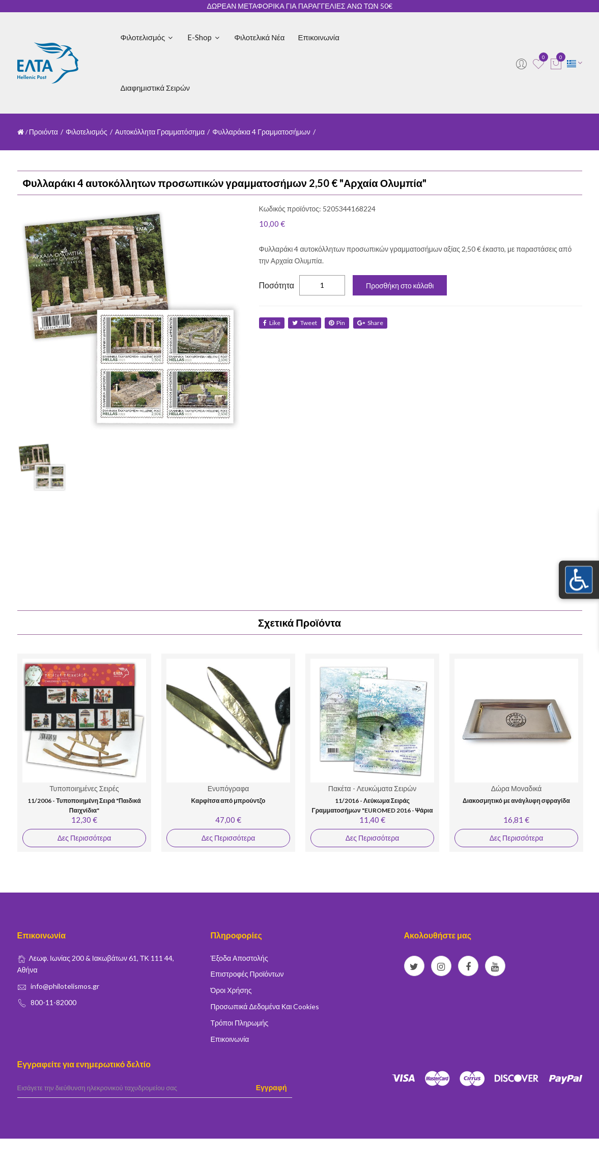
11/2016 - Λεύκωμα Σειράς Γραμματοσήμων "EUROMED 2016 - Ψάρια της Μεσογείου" (372, 810)
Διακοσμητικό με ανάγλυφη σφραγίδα (516, 800)
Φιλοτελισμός (148, 37)
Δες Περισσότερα (83, 837)
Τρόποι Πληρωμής (240, 1022)
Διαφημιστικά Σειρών (155, 87)
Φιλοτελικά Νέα (259, 37)
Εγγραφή (271, 1087)
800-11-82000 (53, 1002)
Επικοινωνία (318, 37)
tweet (305, 323)
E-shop (204, 37)
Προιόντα (43, 131)
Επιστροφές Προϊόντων (247, 973)
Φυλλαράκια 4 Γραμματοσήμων (261, 131)
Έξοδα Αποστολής (239, 958)
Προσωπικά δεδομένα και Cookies (265, 1006)
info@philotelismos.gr (65, 986)
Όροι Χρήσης (231, 990)
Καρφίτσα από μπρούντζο (228, 800)
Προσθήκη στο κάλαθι (400, 285)
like (271, 323)
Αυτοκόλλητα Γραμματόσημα (160, 131)
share (373, 323)
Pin (339, 323)
